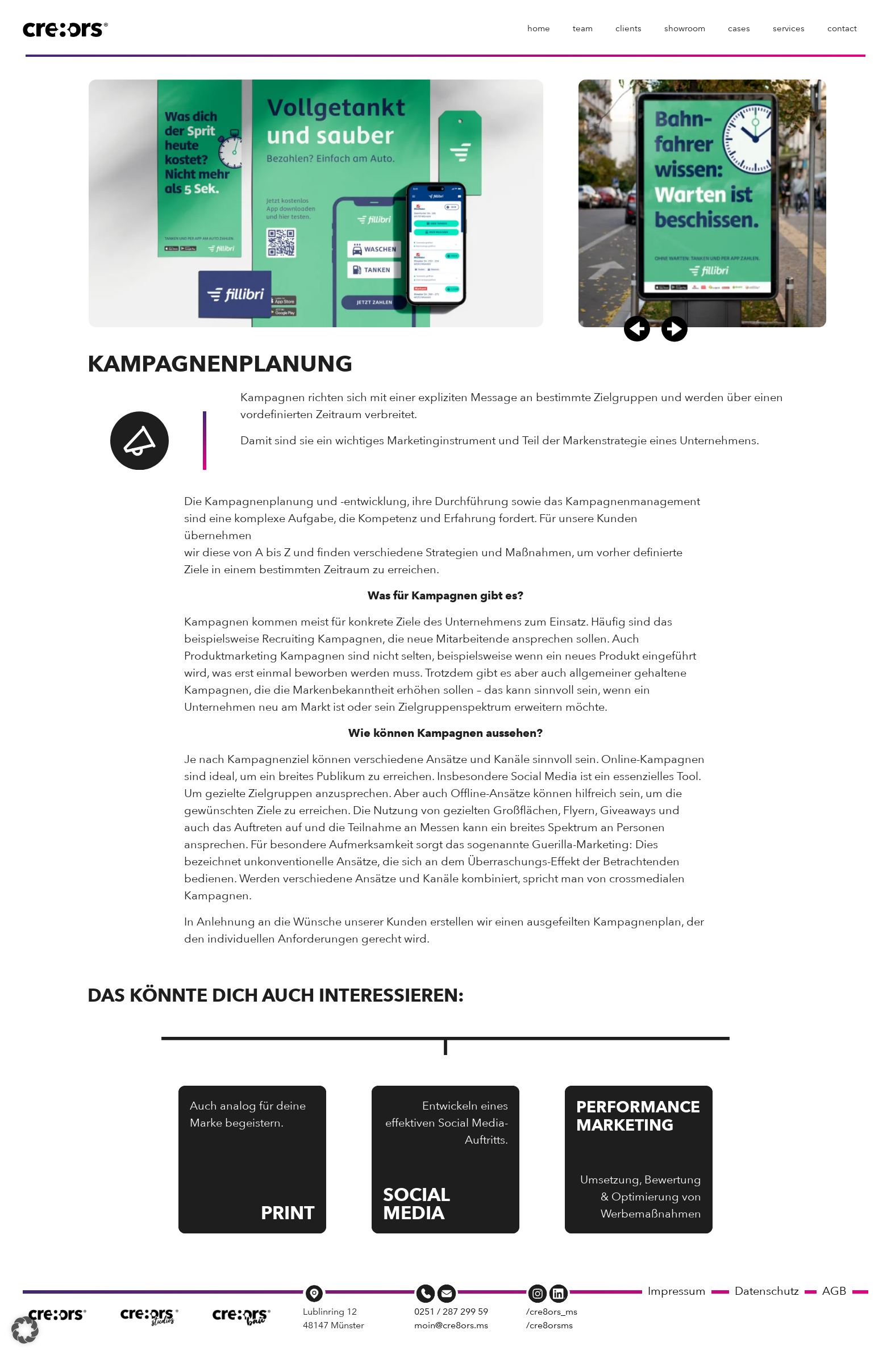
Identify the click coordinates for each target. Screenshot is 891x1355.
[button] (637, 328)
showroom (684, 28)
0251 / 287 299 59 (451, 1311)
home (538, 28)
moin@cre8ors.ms (451, 1325)
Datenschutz (767, 1291)
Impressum (677, 1291)
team (583, 28)
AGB (834, 1291)
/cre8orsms (549, 1325)
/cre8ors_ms (551, 1311)
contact (842, 28)
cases (739, 28)
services (789, 28)
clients (628, 28)
